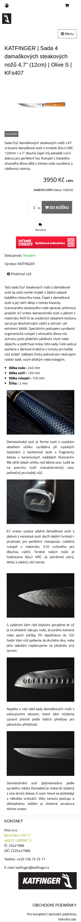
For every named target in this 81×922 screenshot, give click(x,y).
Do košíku (57, 207)
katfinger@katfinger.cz (32, 867)
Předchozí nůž (19, 273)
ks (35, 208)
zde (73, 919)
